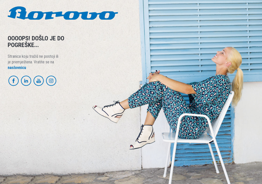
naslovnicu (17, 67)
